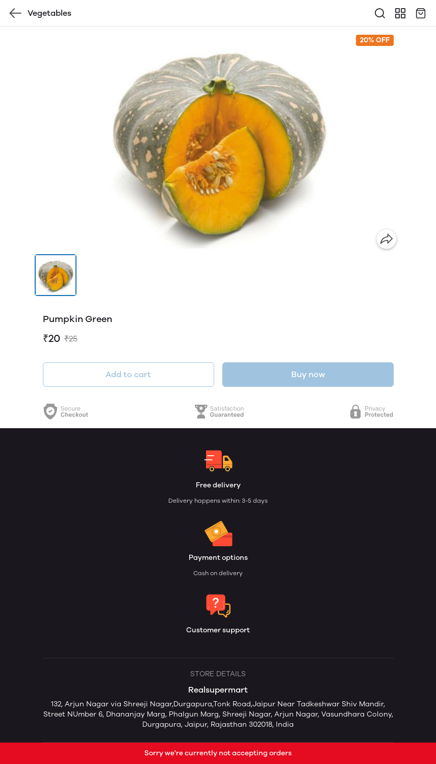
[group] (218, 140)
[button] (55, 275)
